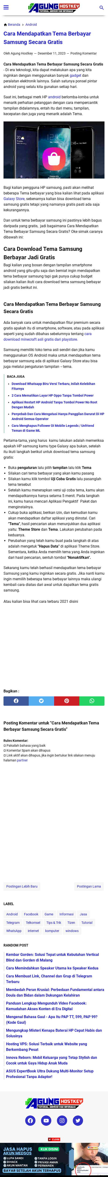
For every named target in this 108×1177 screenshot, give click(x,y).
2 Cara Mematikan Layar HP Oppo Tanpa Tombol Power (53, 395)
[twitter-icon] (78, 1120)
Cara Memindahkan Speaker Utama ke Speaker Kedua (52, 968)
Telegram (13, 923)
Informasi (66, 914)
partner (22, 760)
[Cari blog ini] (102, 8)
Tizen (71, 923)
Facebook (31, 914)
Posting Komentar (83, 53)
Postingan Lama (89, 886)
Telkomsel (33, 923)
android (54, 97)
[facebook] (16, 701)
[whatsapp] (92, 701)
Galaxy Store (13, 199)
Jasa (83, 914)
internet (33, 931)
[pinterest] (66, 701)
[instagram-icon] (62, 1120)
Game (49, 914)
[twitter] (41, 701)
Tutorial (86, 923)
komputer (52, 931)
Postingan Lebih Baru (22, 886)
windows (72, 931)
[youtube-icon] (46, 1120)
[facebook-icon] (30, 1120)
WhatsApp (13, 931)
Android (12, 914)
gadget (75, 75)
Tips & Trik (53, 923)
